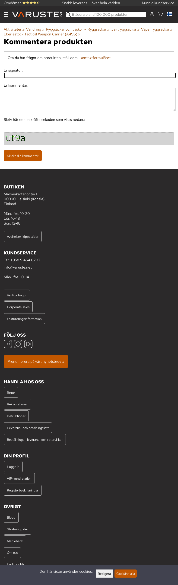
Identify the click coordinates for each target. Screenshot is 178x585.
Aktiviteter (14, 29)
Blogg (11, 517)
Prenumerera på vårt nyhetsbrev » (35, 361)
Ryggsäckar (98, 29)
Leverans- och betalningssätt (28, 427)
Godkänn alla (125, 573)
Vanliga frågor (17, 295)
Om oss (12, 552)
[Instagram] (18, 344)
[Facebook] (8, 344)
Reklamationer (17, 404)
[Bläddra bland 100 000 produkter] (106, 14)
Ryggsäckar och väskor (66, 29)
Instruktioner (16, 416)
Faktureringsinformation (24, 318)
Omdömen (22, 2)
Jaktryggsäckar (125, 29)
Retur (11, 392)
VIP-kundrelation (19, 478)
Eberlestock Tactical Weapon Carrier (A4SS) (42, 34)
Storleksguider (17, 529)
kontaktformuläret (95, 57)
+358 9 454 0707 (25, 260)
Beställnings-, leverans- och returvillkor (35, 439)
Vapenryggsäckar (156, 29)
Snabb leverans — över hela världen (91, 2)
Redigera (104, 573)
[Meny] (6, 14)
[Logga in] (152, 14)
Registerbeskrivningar (22, 490)
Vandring (35, 29)
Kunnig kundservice (158, 2)
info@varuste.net (18, 267)
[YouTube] (28, 344)
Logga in (13, 466)
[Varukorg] (160, 14)
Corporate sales (18, 307)
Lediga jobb (15, 564)
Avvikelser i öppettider (22, 236)
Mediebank (15, 541)
